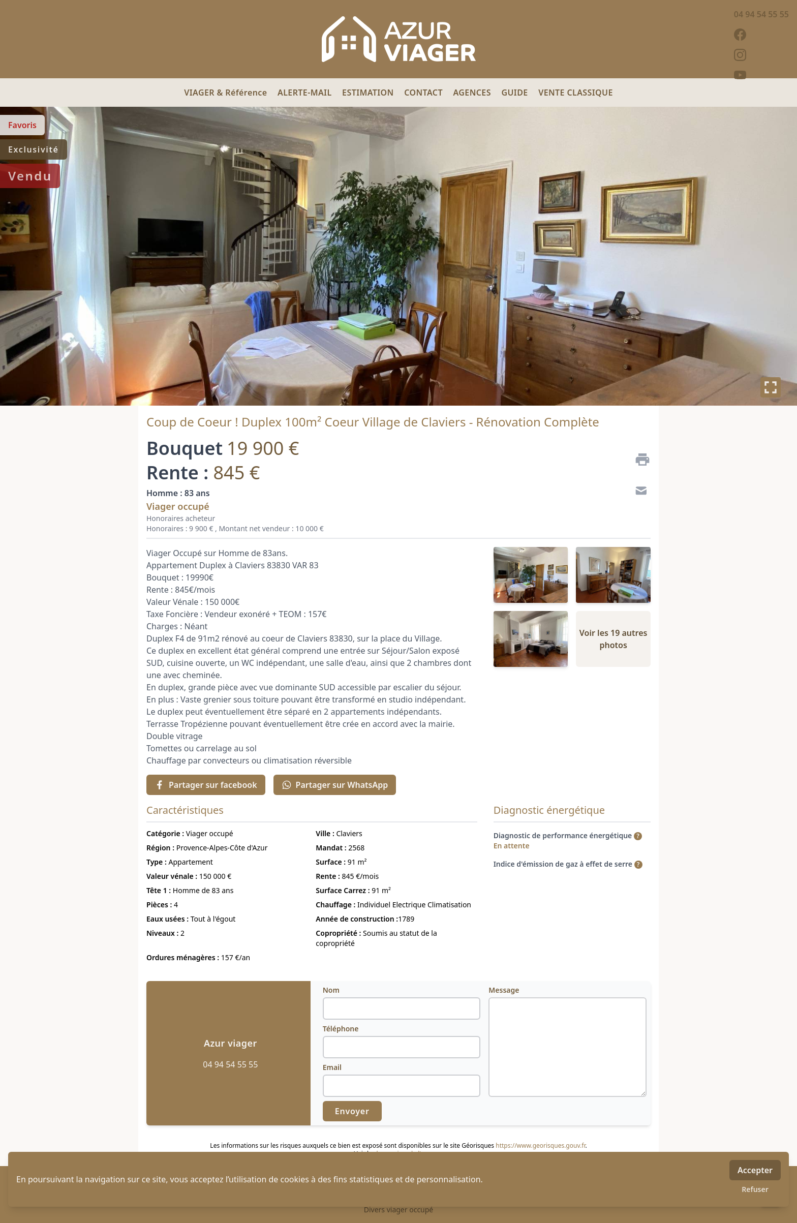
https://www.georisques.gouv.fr (540, 1145)
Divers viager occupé (399, 1209)
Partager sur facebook (206, 784)
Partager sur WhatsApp (335, 784)
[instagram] (761, 55)
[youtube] (761, 75)
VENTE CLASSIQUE (575, 92)
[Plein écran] (770, 387)
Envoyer (352, 1111)
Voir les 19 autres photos (613, 639)
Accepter (755, 1170)
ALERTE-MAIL (306, 92)
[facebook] (761, 34)
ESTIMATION (369, 92)
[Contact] (638, 492)
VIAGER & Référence (226, 92)
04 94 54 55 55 (761, 14)
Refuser (755, 1189)
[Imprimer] (638, 459)
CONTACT (424, 92)
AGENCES (473, 92)
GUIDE (515, 92)
